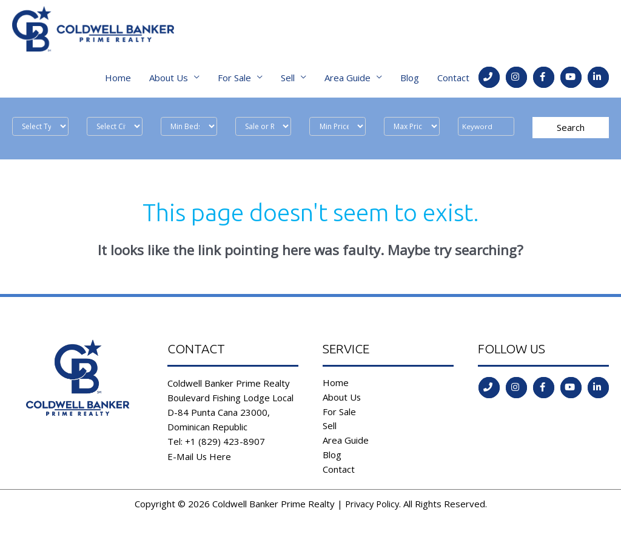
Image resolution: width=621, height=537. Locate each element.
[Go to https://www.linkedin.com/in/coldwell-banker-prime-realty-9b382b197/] (598, 80)
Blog (409, 81)
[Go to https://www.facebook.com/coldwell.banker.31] (543, 80)
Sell (288, 81)
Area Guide (347, 81)
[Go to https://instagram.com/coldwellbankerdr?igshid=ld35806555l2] (516, 80)
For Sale (234, 81)
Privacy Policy (371, 507)
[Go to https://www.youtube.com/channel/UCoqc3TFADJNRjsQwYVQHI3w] (571, 80)
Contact (453, 81)
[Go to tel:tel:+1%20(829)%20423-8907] (489, 80)
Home (118, 81)
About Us (168, 81)
